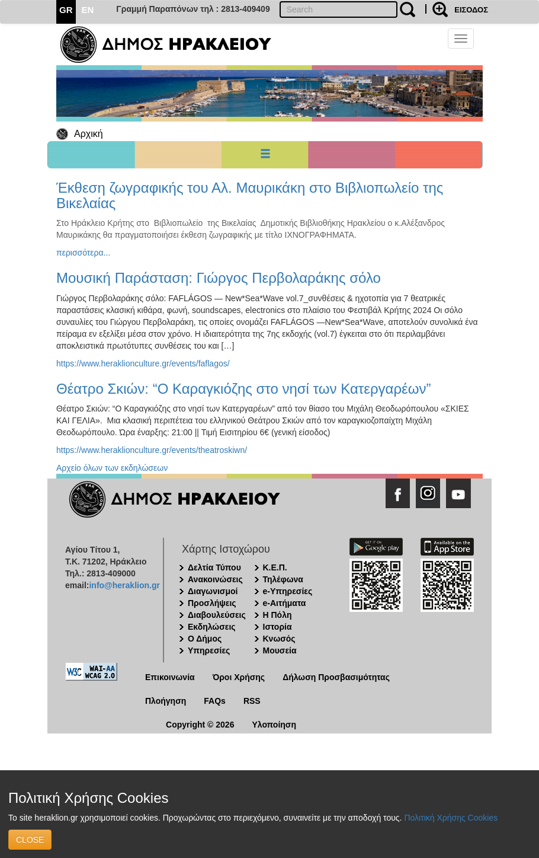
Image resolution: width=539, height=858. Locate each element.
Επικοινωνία (170, 677)
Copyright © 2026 (200, 724)
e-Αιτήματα (284, 603)
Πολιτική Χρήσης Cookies (451, 817)
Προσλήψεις (212, 603)
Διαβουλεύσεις (217, 615)
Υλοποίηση (274, 724)
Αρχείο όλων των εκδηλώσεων (112, 468)
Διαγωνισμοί (213, 591)
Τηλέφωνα (283, 579)
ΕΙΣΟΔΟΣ (471, 9)
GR (66, 10)
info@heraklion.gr (124, 585)
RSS (252, 701)
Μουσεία (280, 650)
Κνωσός (279, 638)
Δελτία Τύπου (214, 567)
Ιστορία (277, 626)
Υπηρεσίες (209, 650)
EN (88, 10)
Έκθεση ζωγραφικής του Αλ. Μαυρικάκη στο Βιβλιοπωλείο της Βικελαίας (249, 195)
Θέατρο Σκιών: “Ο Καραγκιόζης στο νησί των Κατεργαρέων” (243, 389)
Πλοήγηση (165, 701)
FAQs (215, 701)
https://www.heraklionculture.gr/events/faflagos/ (143, 363)
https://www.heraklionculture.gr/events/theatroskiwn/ (151, 450)
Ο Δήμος (205, 638)
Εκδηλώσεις (212, 626)
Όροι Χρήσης (239, 677)
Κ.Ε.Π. (275, 567)
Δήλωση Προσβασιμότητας (336, 677)
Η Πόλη (277, 615)
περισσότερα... (83, 252)
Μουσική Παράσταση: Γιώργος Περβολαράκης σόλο (218, 278)
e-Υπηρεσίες (288, 591)
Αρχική (88, 134)
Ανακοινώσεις (215, 579)
